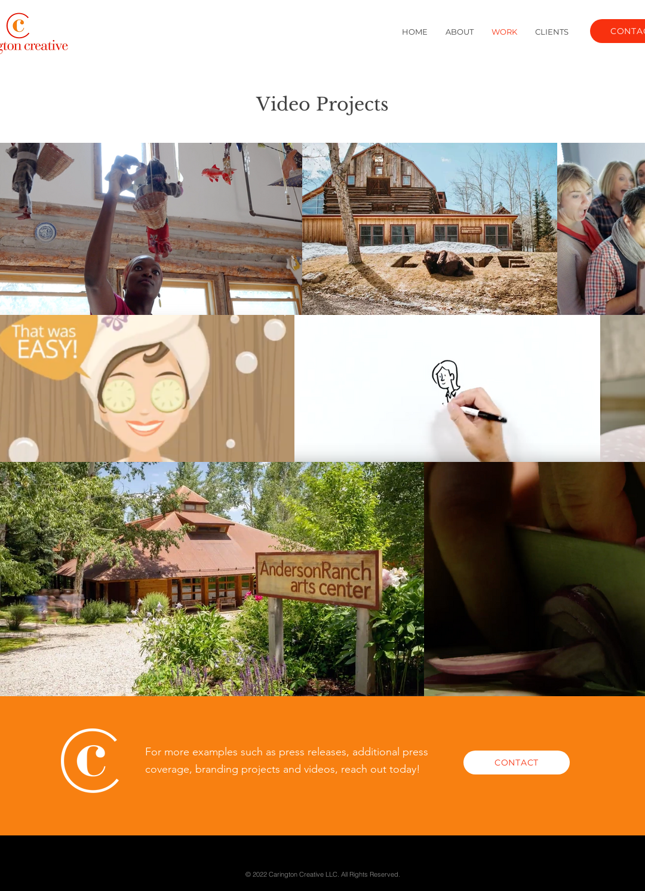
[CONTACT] (516, 762)
